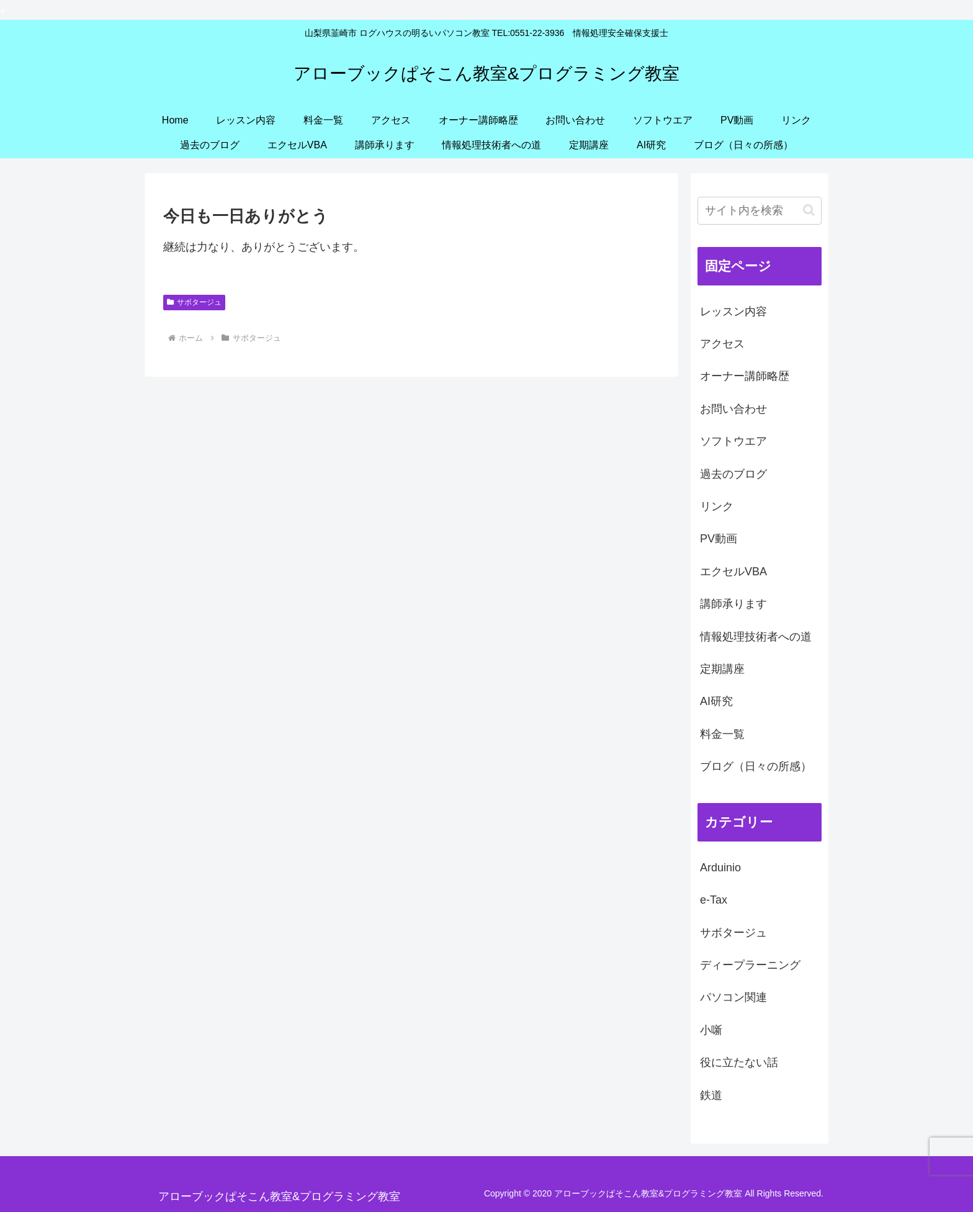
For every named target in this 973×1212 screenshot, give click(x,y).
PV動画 (718, 538)
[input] (759, 211)
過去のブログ (733, 474)
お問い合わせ (733, 409)
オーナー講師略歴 (744, 376)
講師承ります (733, 604)
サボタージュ (194, 302)
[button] (809, 210)
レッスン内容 (733, 311)
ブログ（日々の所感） (756, 766)
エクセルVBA (733, 571)
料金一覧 (722, 734)
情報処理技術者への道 (756, 637)
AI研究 (716, 701)
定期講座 (722, 669)
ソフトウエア (733, 441)
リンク (716, 506)
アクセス (722, 344)
